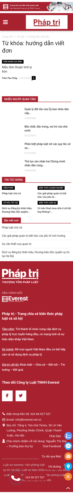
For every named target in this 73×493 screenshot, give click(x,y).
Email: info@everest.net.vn (21, 419)
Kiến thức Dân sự (47, 203)
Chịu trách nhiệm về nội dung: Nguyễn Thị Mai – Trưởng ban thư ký (34, 443)
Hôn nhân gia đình (12, 62)
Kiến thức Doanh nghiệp (51, 188)
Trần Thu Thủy (9, 78)
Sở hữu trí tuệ (10, 203)
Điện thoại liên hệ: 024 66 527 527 (26, 414)
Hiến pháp (8, 188)
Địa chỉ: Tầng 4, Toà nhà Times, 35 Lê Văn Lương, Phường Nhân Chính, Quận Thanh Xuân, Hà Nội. (32, 430)
